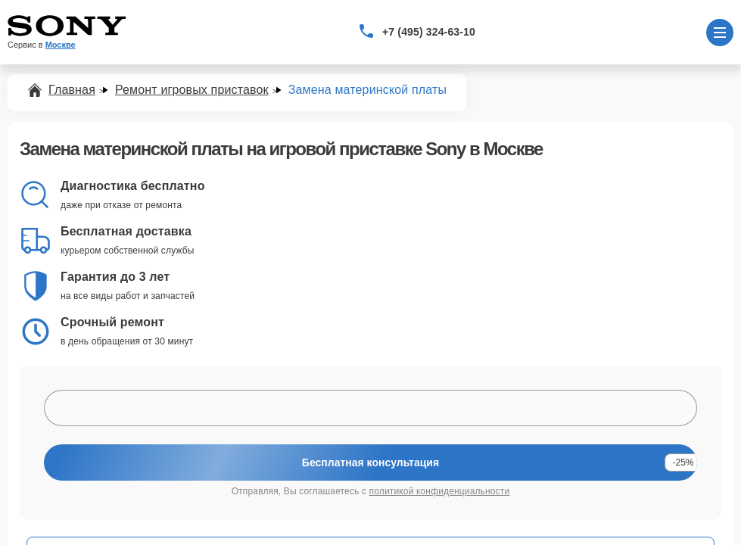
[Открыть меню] (719, 32)
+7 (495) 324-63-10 (428, 32)
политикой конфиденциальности (439, 491)
